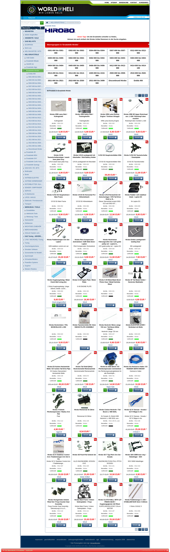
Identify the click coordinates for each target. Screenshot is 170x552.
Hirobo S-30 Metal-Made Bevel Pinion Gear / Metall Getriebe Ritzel (110, 282)
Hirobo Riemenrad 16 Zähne (84, 410)
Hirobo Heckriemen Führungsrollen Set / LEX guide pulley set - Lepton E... (110, 242)
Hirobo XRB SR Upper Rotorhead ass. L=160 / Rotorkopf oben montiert (136, 116)
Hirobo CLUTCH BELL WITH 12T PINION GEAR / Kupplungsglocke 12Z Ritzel (110, 502)
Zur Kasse (160, 550)
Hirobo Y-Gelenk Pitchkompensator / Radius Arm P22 (58, 412)
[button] (42, 23)
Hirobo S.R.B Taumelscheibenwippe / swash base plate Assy (58, 157)
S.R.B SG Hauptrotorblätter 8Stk (109, 155)
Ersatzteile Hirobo (73, 22)
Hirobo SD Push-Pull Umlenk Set (84, 455)
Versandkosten (95, 543)
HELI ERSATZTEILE (58, 22)
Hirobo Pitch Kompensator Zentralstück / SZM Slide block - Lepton (84, 242)
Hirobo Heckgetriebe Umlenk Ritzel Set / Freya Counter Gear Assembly (58, 502)
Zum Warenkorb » (147, 550)
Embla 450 (138, 81)
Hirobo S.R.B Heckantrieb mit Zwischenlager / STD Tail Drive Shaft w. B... (110, 197)
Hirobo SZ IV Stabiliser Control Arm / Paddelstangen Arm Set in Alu (58, 457)
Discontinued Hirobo (118, 81)
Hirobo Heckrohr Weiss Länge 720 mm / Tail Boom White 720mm (110, 327)
